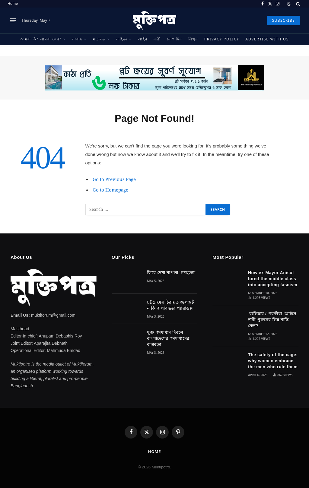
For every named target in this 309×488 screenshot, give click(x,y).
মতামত (99, 39)
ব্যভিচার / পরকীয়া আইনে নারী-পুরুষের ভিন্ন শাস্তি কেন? (272, 319)
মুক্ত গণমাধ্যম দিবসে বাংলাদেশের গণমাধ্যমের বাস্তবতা (168, 338)
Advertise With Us (267, 39)
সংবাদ (77, 39)
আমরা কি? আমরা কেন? (41, 39)
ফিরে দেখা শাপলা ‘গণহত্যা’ (171, 272)
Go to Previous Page (114, 179)
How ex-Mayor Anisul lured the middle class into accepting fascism (272, 278)
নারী (157, 39)
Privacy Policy (221, 39)
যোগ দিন (174, 39)
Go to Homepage (110, 190)
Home (13, 3)
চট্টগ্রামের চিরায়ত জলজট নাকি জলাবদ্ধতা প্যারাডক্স (170, 305)
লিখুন (193, 39)
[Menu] (13, 20)
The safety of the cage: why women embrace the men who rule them (273, 360)
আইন (143, 39)
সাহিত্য (121, 39)
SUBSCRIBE (283, 20)
